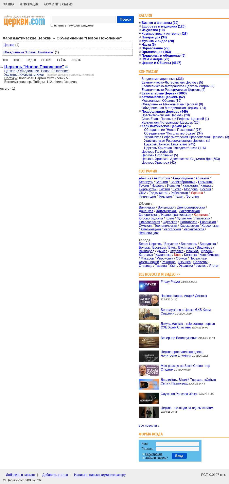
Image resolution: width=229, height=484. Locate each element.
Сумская (145, 225)
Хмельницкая (151, 229)
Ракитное (169, 262)
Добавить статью (55, 475)
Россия (205, 189)
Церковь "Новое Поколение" (34, 66)
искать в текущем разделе (72, 25)
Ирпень (206, 251)
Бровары (159, 247)
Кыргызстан (147, 189)
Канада (205, 185)
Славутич (200, 262)
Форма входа (151, 434)
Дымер (162, 251)
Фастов (201, 265)
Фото (17, 60)
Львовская (202, 218)
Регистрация (29, 4)
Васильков (186, 247)
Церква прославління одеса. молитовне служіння (182, 353)
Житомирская (166, 211)
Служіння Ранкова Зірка (179, 393)
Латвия (164, 189)
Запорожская (148, 214)
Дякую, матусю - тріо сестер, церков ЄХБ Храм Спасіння (188, 325)
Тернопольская (165, 225)
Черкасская (172, 229)
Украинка (186, 265)
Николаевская (149, 222)
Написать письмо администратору (99, 475)
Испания (173, 185)
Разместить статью (58, 4)
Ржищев (184, 262)
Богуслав (171, 244)
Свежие (46, 60)
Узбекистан (179, 193)
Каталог (146, 15)
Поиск (125, 19)
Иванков (192, 251)
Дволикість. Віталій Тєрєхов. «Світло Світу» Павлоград (188, 381)
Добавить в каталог (20, 475)
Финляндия (147, 196)
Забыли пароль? (156, 457)
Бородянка (208, 244)
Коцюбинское (209, 254)
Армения (202, 178)
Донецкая (146, 211)
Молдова (191, 189)
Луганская (184, 218)
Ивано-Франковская (176, 214)
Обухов (181, 258)
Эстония (192, 196)
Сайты (62, 60)
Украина (10, 74)
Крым (170, 218)
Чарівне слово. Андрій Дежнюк (184, 295)
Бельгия (162, 182)
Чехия (178, 196)
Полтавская (188, 222)
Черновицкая (149, 233)
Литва (177, 189)
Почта (76, 60)
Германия (205, 182)
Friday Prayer (170, 281)
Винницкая (147, 207)
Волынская (166, 207)
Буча (171, 247)
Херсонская (210, 225)
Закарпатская (189, 211)
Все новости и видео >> (159, 274)
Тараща (161, 265)
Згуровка (176, 251)
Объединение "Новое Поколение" (28, 52)
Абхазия (145, 178)
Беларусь (146, 182)
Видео (31, 60)
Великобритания (183, 182)
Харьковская (189, 225)
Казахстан (190, 185)
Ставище (145, 265)
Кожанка (190, 254)
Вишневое (204, 247)
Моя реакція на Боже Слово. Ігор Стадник (185, 367)
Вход (179, 456)
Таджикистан (159, 193)
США (142, 193)
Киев (40, 74)
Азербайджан (183, 178)
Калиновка (164, 254)
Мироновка (165, 258)
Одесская (170, 222)
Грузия (144, 185)
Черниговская (193, 229)
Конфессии (148, 71)
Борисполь (189, 244)
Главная (8, 4)
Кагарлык (146, 254)
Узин (173, 265)
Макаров (147, 258)
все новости (148, 425)
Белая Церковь (150, 244)
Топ (5, 60)
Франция (165, 196)
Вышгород (146, 251)
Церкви (8, 45)
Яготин (214, 265)
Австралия (162, 178)
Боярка (144, 247)
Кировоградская (151, 218)
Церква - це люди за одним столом (187, 408)
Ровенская (208, 222)
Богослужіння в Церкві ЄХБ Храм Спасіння (186, 311)
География (148, 171)
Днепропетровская (191, 207)
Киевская (26, 74)
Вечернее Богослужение (179, 337)
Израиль (158, 185)
